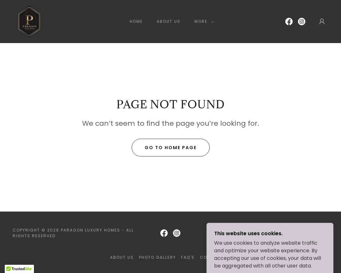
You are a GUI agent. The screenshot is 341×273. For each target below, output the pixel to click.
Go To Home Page (171, 147)
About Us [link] (168, 21)
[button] (203, 21)
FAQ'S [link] (188, 257)
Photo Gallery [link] (157, 257)
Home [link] (136, 21)
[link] (29, 21)
